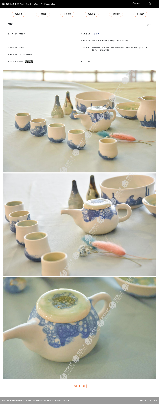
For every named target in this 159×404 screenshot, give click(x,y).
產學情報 (116, 14)
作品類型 (91, 14)
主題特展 (43, 14)
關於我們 (140, 14)
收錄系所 (67, 14)
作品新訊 (18, 14)
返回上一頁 (79, 386)
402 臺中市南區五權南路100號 (43, 400)
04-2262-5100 (64, 400)
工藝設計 (95, 34)
